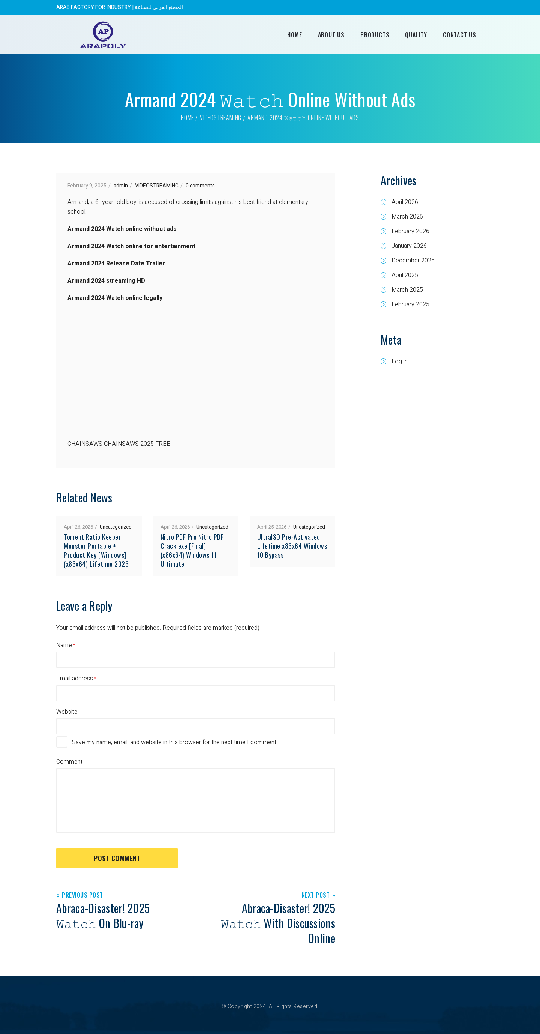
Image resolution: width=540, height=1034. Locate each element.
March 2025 (407, 289)
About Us (331, 34)
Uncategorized (116, 526)
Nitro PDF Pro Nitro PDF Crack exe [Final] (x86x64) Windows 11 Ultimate (192, 550)
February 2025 (410, 304)
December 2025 (413, 260)
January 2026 (409, 245)
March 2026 (407, 216)
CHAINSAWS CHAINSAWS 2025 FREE (119, 443)
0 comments (200, 186)
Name (64, 645)
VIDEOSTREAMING (221, 117)
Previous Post (82, 895)
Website (67, 711)
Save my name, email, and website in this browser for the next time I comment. (175, 742)
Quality (416, 34)
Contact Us (459, 34)
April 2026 (405, 202)
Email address (74, 678)
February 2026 (410, 231)
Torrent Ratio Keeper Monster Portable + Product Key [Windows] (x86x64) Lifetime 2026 (96, 550)
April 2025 (405, 275)
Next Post (316, 895)
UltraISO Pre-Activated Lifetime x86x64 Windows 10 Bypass (292, 546)
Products (374, 34)
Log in (400, 361)
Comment (69, 761)
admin (121, 186)
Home (294, 34)
